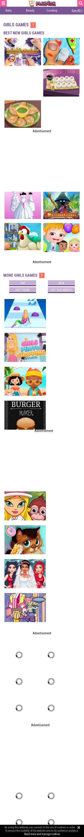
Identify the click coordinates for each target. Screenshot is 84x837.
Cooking (52, 10)
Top (22, 283)
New (61, 283)
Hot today (22, 290)
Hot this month (61, 290)
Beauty (30, 10)
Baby (9, 10)
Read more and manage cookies (42, 834)
